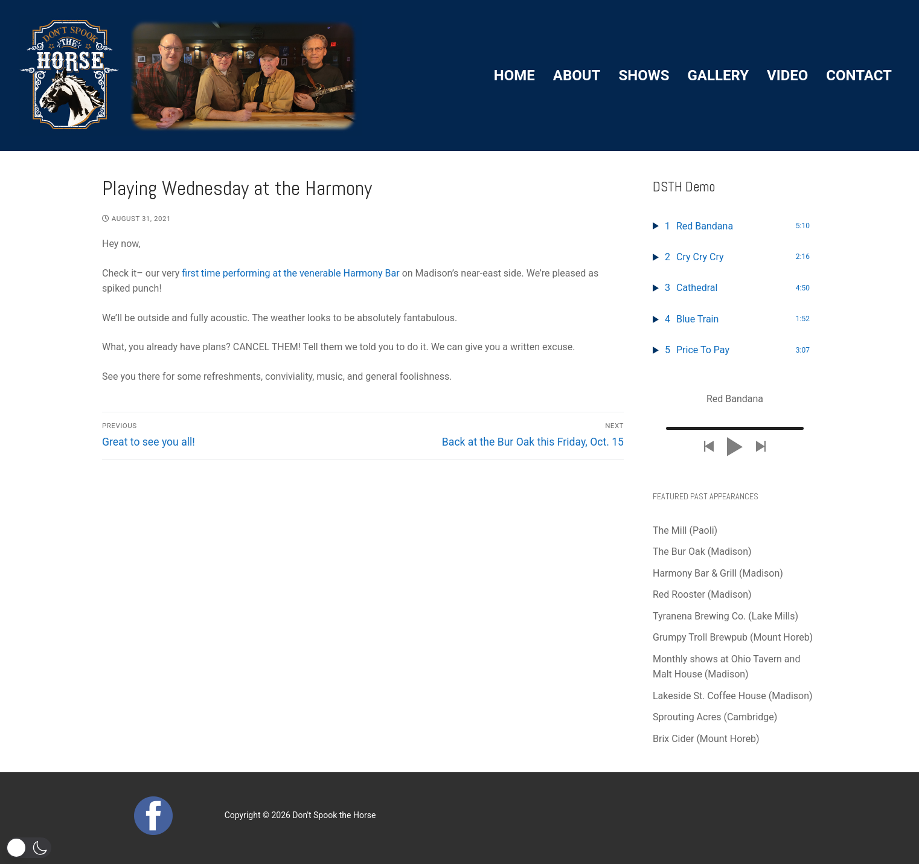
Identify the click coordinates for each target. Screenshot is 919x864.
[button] (28, 847)
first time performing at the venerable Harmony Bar (290, 273)
